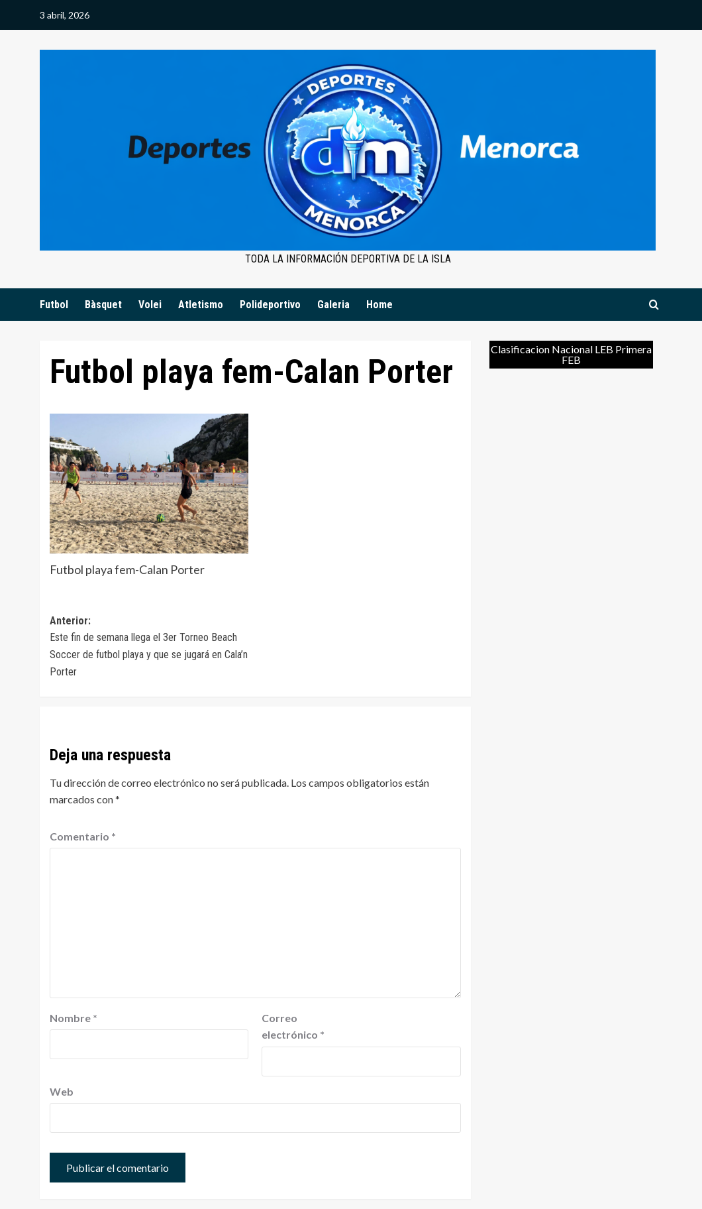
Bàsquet (103, 304)
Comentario (83, 836)
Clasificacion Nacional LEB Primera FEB (571, 354)
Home (379, 304)
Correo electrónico (293, 1026)
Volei (150, 304)
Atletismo (200, 304)
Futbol (54, 304)
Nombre (73, 1017)
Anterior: (152, 647)
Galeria (333, 304)
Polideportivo (270, 304)
